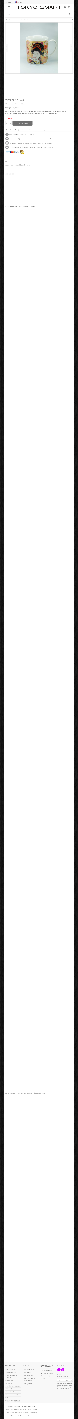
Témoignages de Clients (11, 1376)
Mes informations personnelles (29, 1379)
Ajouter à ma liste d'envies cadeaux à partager (31, 130)
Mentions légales (11, 1398)
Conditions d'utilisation (13, 1386)
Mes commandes (29, 1369)
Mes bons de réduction (28, 1384)
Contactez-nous (11, 1369)
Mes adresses (28, 1375)
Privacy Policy (15, 1409)
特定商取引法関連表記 (13, 1401)
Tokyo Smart (18, 1413)
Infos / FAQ (9, 1380)
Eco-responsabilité (12, 1395)
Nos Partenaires (11, 1372)
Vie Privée (9, 1389)
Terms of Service (28, 1409)
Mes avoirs (27, 1372)
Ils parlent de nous (12, 1392)
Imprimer (10, 130)
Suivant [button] (71, 48)
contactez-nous (48, 147)
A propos (9, 1383)
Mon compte (27, 1365)
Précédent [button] (6, 48)
